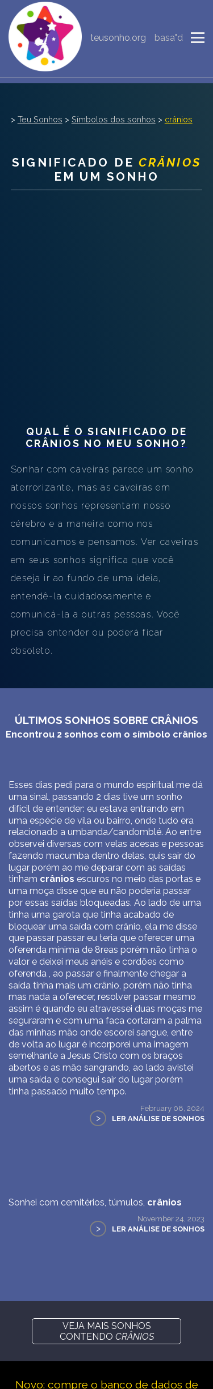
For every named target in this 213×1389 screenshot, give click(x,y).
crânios (179, 119)
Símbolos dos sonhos (114, 119)
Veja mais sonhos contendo (107, 1331)
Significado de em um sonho (106, 169)
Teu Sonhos (40, 119)
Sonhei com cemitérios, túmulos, (95, 1202)
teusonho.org (118, 37)
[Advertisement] (106, 308)
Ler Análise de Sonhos (158, 1118)
